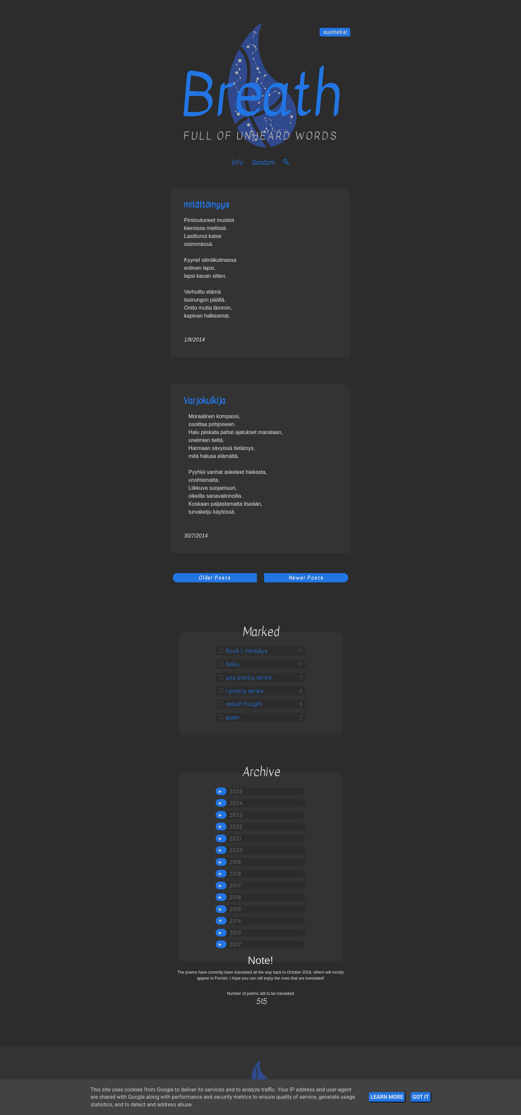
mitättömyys (206, 204)
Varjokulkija (204, 401)
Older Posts (215, 577)
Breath (260, 95)
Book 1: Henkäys (246, 651)
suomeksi (335, 32)
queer (233, 717)
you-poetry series (248, 678)
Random (263, 162)
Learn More (386, 1097)
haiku (232, 664)
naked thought (244, 704)
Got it (420, 1097)
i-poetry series (244, 691)
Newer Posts (306, 577)
